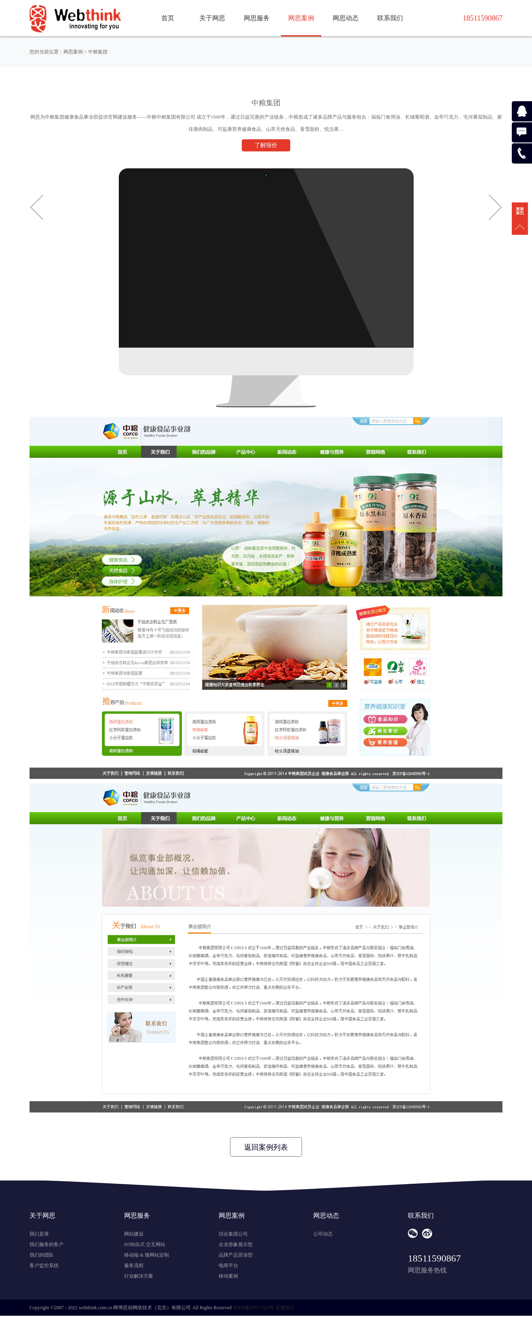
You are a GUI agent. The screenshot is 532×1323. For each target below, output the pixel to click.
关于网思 (212, 18)
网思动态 (346, 18)
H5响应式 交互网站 (144, 1244)
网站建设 (134, 1234)
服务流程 (134, 1265)
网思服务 (257, 18)
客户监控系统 (44, 1265)
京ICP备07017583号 (253, 1307)
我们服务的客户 (46, 1244)
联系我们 (390, 18)
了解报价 (266, 145)
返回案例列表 (266, 1147)
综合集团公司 (233, 1234)
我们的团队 (42, 1255)
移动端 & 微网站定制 (146, 1255)
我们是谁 (39, 1234)
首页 (167, 18)
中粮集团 (98, 52)
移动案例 (228, 1276)
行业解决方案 (138, 1276)
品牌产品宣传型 (236, 1255)
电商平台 (228, 1265)
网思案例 (301, 18)
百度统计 (285, 1307)
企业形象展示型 (236, 1244)
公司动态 (323, 1234)
